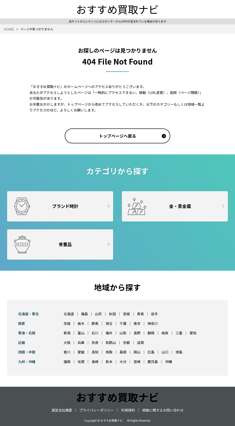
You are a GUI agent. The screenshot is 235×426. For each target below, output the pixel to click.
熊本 (109, 361)
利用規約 (128, 410)
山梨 (123, 332)
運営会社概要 (61, 410)
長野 (137, 332)
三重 (179, 332)
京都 (126, 342)
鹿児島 (153, 361)
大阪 (67, 342)
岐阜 (165, 332)
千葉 (123, 323)
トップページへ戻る (117, 136)
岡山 (137, 351)
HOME (9, 29)
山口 (165, 351)
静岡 (151, 332)
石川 (95, 332)
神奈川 (153, 323)
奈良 (95, 342)
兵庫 (81, 342)
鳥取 (109, 351)
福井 (109, 332)
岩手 (154, 313)
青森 (140, 313)
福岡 (67, 361)
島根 (123, 351)
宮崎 (137, 361)
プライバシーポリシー (96, 410)
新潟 (67, 332)
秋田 (112, 313)
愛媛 (81, 351)
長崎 (95, 361)
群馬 (95, 323)
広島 (151, 351)
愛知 (193, 332)
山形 (98, 313)
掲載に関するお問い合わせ (163, 410)
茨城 (67, 323)
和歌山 (111, 342)
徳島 (179, 351)
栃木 (81, 323)
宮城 (126, 313)
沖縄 (168, 361)
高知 (95, 351)
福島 (84, 313)
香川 (67, 351)
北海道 (69, 313)
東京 (137, 323)
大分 (123, 361)
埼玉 (109, 323)
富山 (81, 332)
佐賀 (81, 361)
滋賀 (140, 342)
